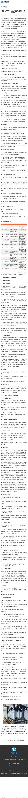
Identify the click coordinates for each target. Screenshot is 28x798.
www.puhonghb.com (18, 770)
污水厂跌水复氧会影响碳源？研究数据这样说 (14, 739)
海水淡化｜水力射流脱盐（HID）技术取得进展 (15, 740)
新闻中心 (17, 796)
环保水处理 (14, 775)
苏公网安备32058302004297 (8, 773)
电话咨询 (24, 796)
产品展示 (10, 796)
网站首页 (3, 796)
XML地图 (25, 773)
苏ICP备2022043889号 (18, 773)
